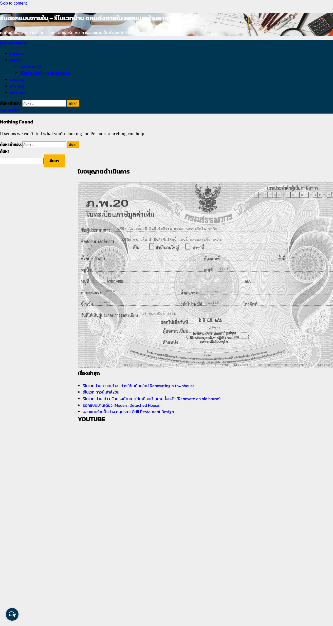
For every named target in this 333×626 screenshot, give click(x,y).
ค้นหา (4, 151)
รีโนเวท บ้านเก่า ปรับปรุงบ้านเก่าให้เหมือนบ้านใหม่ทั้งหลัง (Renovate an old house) (151, 399)
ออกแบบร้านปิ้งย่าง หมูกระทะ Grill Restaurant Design (128, 412)
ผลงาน (16, 60)
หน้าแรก (17, 54)
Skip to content (13, 3)
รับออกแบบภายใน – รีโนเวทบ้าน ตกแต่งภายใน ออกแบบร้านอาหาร (87, 18)
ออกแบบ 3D (30, 67)
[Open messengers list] (12, 614)
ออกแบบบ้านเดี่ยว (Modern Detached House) (121, 405)
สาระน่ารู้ (17, 86)
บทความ (17, 79)
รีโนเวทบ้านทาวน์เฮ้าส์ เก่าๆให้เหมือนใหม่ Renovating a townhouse (139, 386)
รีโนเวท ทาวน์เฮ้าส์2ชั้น (101, 392)
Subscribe (10, 110)
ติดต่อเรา (18, 92)
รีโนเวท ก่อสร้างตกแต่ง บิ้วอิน (45, 73)
